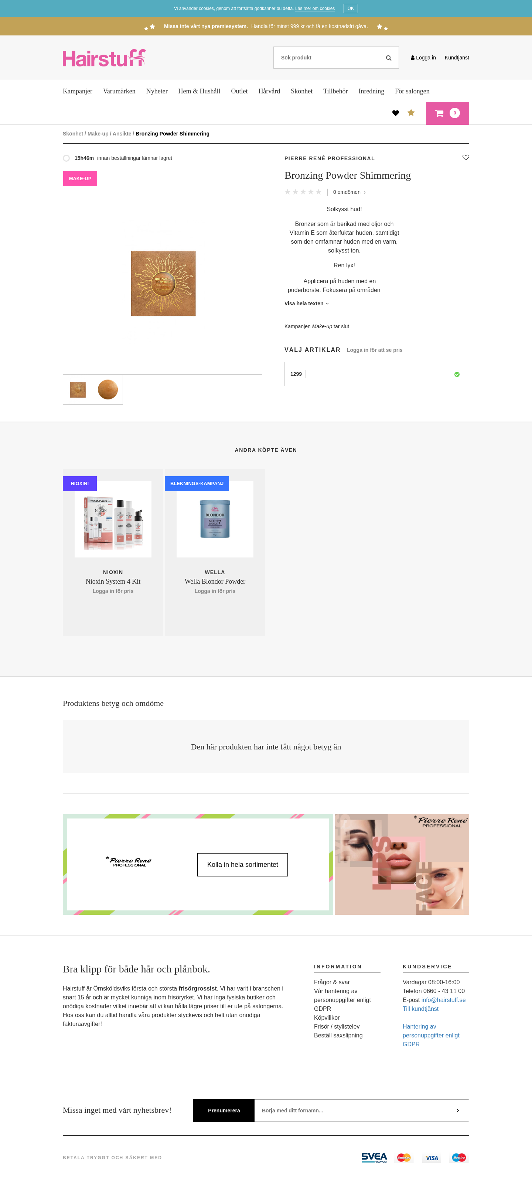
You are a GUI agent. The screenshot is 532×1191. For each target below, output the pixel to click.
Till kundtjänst (421, 1009)
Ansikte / (123, 134)
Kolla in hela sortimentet (242, 864)
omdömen (349, 192)
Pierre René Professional (329, 158)
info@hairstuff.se (444, 1000)
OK (351, 8)
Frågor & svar (332, 982)
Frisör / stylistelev (337, 1026)
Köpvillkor (327, 1018)
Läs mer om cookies (315, 8)
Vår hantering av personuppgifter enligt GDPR (342, 1000)
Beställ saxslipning (338, 1035)
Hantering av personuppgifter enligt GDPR (431, 1035)
